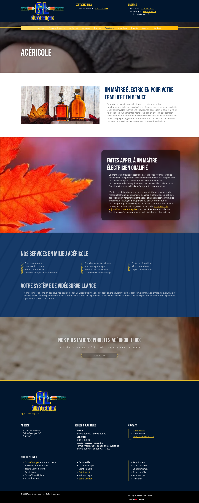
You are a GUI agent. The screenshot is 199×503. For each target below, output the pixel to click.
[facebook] (130, 440)
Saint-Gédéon (85, 478)
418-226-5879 (149, 11)
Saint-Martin (85, 472)
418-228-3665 (139, 430)
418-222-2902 (147, 8)
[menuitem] (41, 28)
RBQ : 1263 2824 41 (30, 414)
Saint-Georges (32, 462)
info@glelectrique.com (143, 436)
